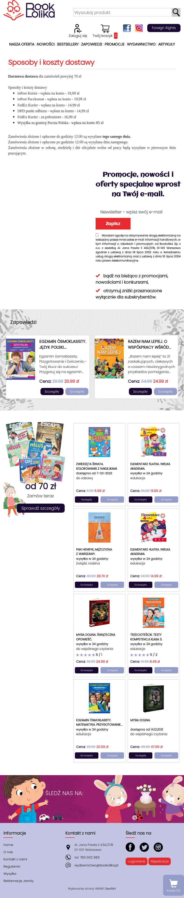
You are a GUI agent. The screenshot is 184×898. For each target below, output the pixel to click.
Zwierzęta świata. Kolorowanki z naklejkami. (96, 466)
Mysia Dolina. (140, 720)
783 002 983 (90, 857)
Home (8, 844)
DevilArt (110, 888)
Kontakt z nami (15, 859)
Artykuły (166, 44)
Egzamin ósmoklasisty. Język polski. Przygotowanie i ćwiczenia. (62, 350)
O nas (8, 852)
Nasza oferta (21, 44)
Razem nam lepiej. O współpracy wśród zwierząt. (148, 347)
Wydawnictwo (141, 44)
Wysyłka (9, 873)
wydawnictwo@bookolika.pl (96, 865)
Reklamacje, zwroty (18, 880)
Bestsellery (68, 44)
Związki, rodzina (88, 563)
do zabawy (84, 478)
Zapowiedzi (91, 44)
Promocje (114, 44)
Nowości (46, 44)
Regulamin (11, 866)
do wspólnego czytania (94, 648)
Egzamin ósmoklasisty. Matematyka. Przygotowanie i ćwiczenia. (99, 724)
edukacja (137, 478)
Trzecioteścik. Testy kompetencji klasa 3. (146, 637)
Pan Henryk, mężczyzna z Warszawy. (94, 551)
